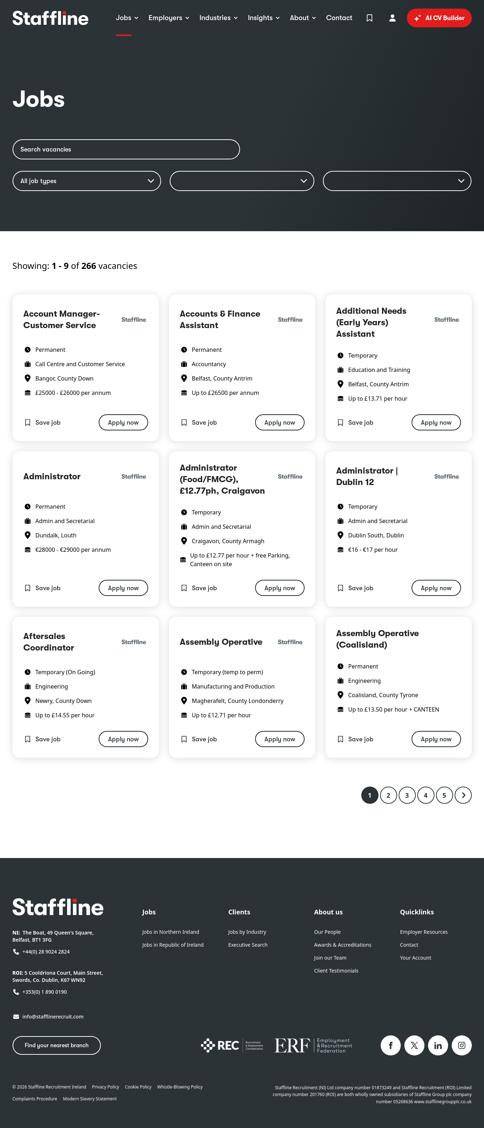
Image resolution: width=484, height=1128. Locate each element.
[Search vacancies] (126, 149)
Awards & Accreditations (343, 944)
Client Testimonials (336, 970)
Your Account (415, 957)
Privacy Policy (105, 1087)
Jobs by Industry (247, 931)
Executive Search (248, 944)
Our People (327, 931)
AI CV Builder (439, 18)
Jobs (149, 912)
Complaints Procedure (35, 1099)
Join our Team (330, 957)
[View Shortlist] (369, 18)
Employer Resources (424, 931)
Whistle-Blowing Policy (179, 1087)
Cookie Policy (138, 1087)
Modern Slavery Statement (90, 1099)
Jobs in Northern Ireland (170, 931)
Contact (409, 944)
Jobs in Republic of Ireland (173, 944)
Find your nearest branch (57, 1045)
